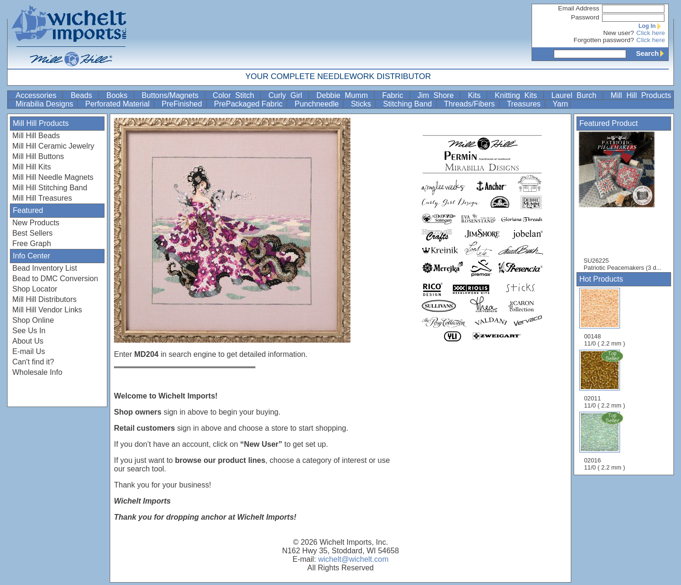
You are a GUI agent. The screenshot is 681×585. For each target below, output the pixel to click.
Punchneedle (318, 104)
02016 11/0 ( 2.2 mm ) (605, 441)
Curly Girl (287, 95)
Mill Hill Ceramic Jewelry (53, 146)
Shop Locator (34, 289)
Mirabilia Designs (45, 104)
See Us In (28, 331)
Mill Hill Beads (36, 136)
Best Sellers (32, 233)
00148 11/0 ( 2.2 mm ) (604, 317)
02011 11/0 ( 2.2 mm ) (605, 379)
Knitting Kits (518, 95)
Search (652, 53)
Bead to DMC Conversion (55, 279)
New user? (618, 32)
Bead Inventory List (44, 268)
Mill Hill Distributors (44, 299)
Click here (651, 32)
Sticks (362, 104)
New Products (36, 223)
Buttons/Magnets (172, 95)
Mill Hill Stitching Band (49, 188)
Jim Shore (438, 95)
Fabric (395, 95)
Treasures (525, 104)
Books (119, 95)
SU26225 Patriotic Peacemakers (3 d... (622, 201)
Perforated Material (118, 104)
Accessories (38, 95)
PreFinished (183, 104)
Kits (476, 95)
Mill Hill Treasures (42, 198)
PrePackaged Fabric (249, 104)
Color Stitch (236, 95)
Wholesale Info (37, 372)
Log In (651, 26)
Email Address (578, 8)
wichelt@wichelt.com (353, 559)
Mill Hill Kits (31, 167)
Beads (83, 95)
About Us (28, 341)
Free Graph (31, 243)
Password (585, 17)
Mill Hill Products (641, 95)
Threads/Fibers (470, 104)
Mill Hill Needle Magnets (53, 177)
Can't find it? (33, 362)
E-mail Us (28, 351)
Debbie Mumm (344, 95)
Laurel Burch (576, 95)
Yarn (560, 104)
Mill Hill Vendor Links (47, 310)
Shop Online (33, 320)
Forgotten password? (604, 40)
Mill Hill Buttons (38, 156)
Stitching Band (408, 104)
